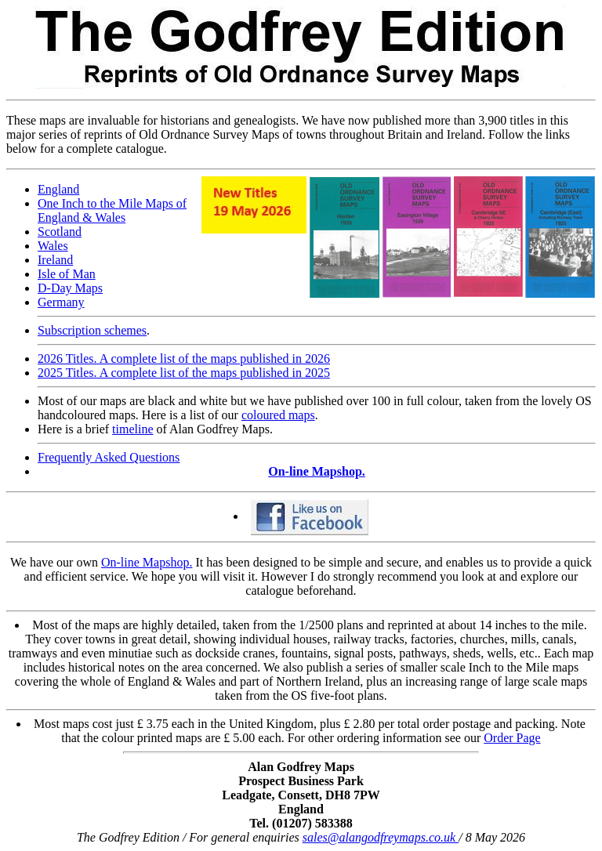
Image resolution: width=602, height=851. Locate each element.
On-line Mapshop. (316, 471)
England (58, 189)
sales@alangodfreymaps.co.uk (381, 837)
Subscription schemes (92, 330)
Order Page (512, 737)
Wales (53, 245)
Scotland (60, 231)
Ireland (55, 259)
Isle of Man (67, 274)
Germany (61, 302)
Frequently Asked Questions (109, 457)
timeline (132, 429)
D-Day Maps (70, 288)
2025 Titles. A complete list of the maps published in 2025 (184, 372)
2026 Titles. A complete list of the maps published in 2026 (184, 358)
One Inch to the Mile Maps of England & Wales (112, 210)
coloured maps (278, 415)
